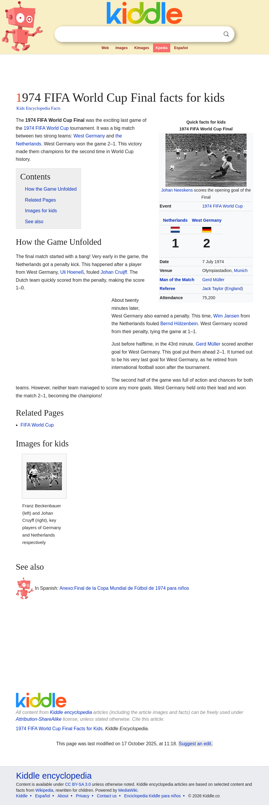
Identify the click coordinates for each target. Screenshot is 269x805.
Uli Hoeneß (72, 272)
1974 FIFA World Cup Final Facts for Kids (59, 728)
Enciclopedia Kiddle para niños (152, 795)
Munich (240, 270)
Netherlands (175, 220)
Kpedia (162, 48)
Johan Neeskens (177, 190)
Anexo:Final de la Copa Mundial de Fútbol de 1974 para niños (124, 588)
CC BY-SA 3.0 (78, 784)
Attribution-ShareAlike (39, 719)
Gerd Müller (213, 279)
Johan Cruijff (114, 272)
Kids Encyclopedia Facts (38, 108)
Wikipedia (44, 790)
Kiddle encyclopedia (71, 712)
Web (105, 48)
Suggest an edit (195, 743)
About (63, 795)
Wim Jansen (226, 315)
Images (122, 48)
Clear (214, 34)
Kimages (141, 48)
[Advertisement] (134, 71)
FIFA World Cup (37, 424)
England (234, 288)
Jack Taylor (213, 288)
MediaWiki (127, 790)
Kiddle (22, 795)
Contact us (107, 795)
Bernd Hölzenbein (179, 323)
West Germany (207, 220)
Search (226, 34)
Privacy (82, 795)
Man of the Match (177, 279)
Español (181, 48)
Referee (167, 288)
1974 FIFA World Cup (222, 206)
